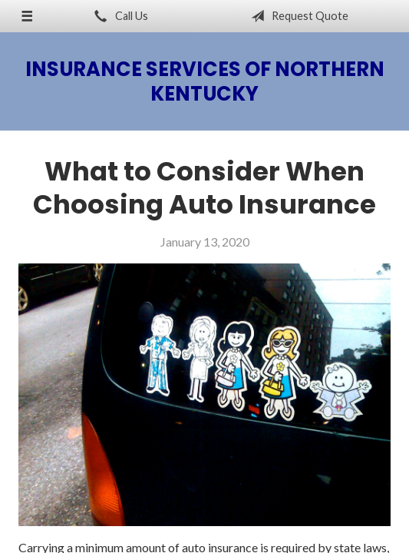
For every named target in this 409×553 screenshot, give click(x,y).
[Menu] (27, 16)
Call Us (118, 16)
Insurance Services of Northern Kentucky (204, 81)
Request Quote (296, 16)
